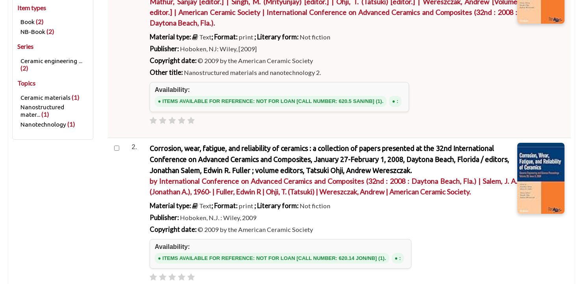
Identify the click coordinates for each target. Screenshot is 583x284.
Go (424, 105)
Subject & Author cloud (391, 136)
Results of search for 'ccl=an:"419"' (85, 230)
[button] (58, 9)
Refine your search (52, 251)
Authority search (321, 136)
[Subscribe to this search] (210, 258)
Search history (530, 9)
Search (179, 105)
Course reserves (260, 136)
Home (20, 230)
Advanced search (199, 136)
